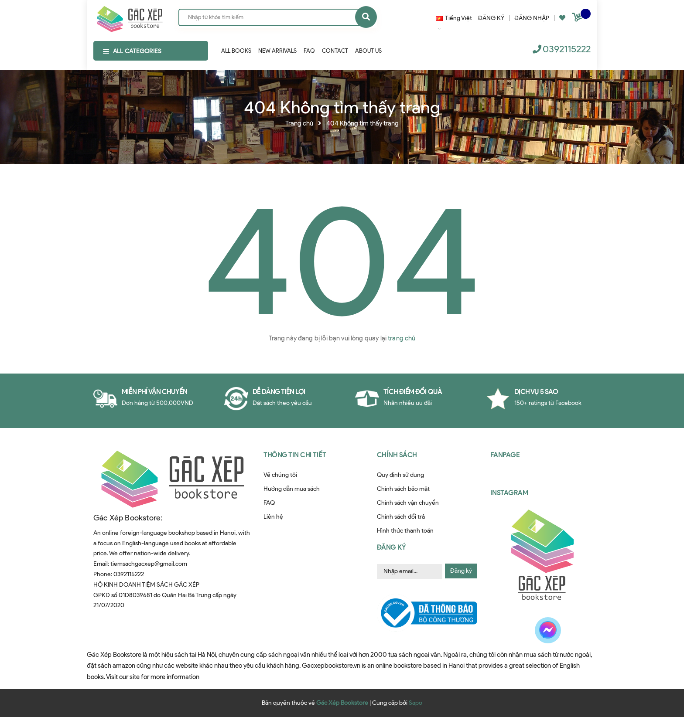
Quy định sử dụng (400, 475)
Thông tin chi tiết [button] (294, 455)
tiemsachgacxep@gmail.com (148, 563)
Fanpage (505, 455)
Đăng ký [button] (391, 547)
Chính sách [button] (397, 455)
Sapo (415, 703)
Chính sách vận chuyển (408, 502)
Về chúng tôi (280, 475)
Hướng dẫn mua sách (291, 489)
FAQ (269, 502)
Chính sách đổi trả (401, 516)
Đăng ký (461, 570)
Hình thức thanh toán (405, 530)
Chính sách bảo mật (403, 489)
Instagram (509, 493)
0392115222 (567, 49)
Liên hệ (273, 516)
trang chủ (401, 338)
